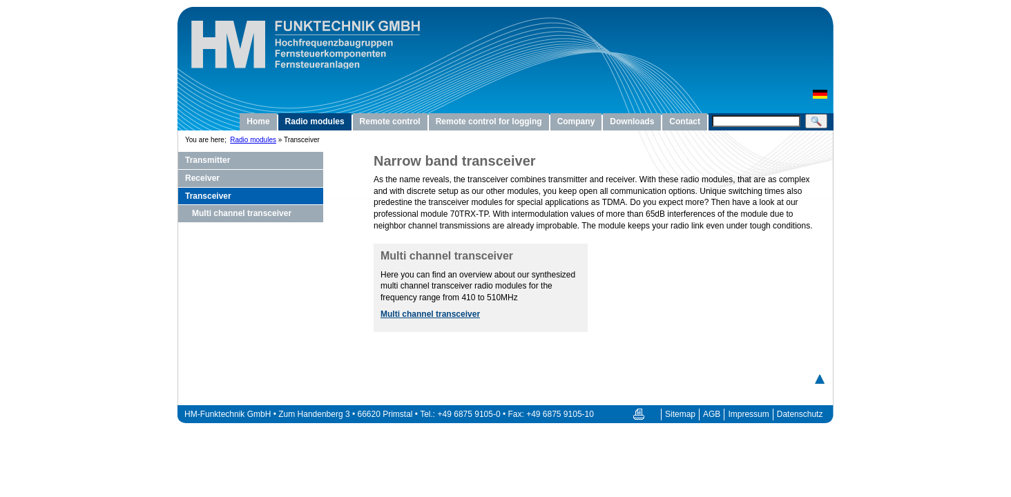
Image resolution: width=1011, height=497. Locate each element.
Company (576, 121)
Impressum (748, 414)
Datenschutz (800, 414)
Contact (684, 121)
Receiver (202, 178)
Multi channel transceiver (241, 213)
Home (258, 121)
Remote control (390, 121)
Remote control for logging (489, 121)
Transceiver (208, 196)
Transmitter (207, 160)
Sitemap (680, 414)
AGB (711, 414)
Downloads (632, 121)
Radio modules (315, 121)
